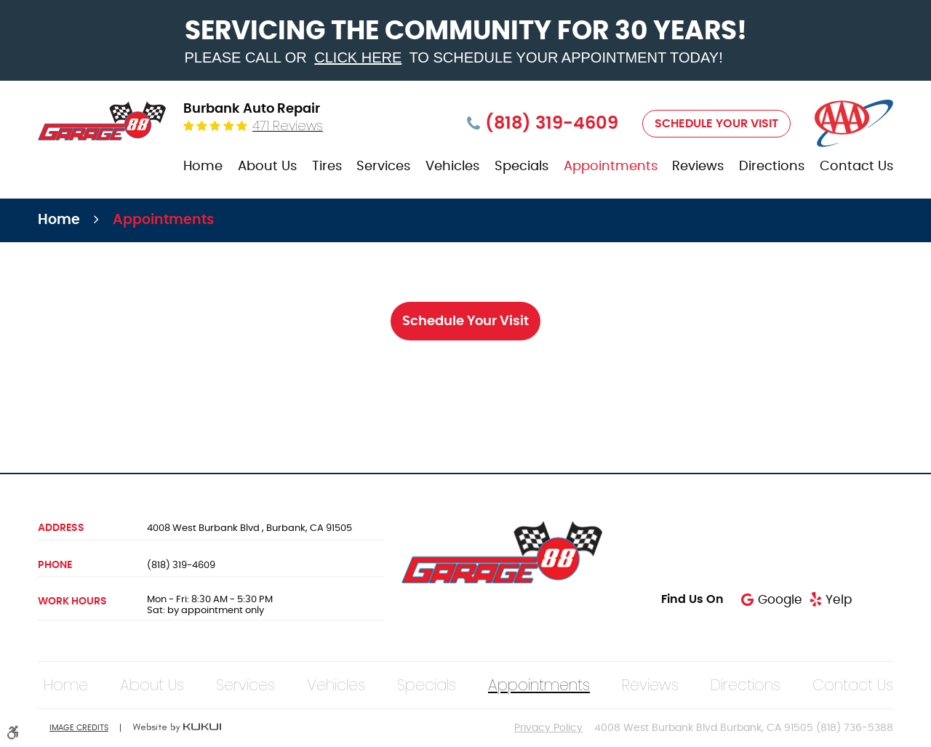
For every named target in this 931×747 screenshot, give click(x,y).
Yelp (839, 600)
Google (780, 600)
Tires (327, 166)
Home (203, 166)
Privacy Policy (548, 728)
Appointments (611, 166)
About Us (267, 166)
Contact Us (856, 166)
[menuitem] (203, 167)
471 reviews (287, 125)
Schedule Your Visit (716, 123)
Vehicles (452, 166)
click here (357, 57)
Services (383, 166)
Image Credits (78, 728)
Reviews (698, 166)
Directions (771, 166)
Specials (521, 166)
